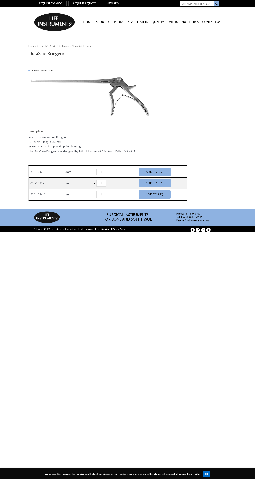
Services (142, 22)
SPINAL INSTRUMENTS (48, 46)
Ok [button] (206, 474)
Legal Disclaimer (102, 229)
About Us (103, 22)
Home (87, 22)
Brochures (190, 22)
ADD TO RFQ (154, 172)
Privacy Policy (118, 229)
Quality (158, 22)
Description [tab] (35, 131)
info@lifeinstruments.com (196, 220)
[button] (192, 230)
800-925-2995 (189, 217)
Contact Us (211, 22)
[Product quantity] (101, 172)
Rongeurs (66, 46)
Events (173, 22)
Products (121, 22)
